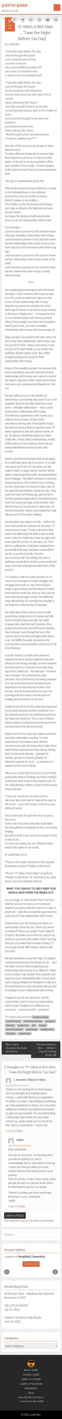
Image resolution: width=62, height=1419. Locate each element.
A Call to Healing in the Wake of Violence (16, 1048)
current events (13, 1021)
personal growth (14, 1029)
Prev (6, 1272)
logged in (24, 1220)
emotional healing (33, 1021)
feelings (10, 1025)
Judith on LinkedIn (31, 1379)
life (33, 1025)
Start (30, 1267)
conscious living (40, 1017)
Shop (31, 1392)
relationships (47, 1029)
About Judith (31, 1369)
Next (55, 1272)
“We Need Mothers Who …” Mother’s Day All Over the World (46, 1049)
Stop (32, 1267)
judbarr (20, 1139)
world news (24, 1033)
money (42, 1025)
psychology (31, 1029)
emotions (50, 1021)
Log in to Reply (14, 1130)
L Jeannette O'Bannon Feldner (29, 1079)
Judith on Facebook (31, 1383)
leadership (23, 1025)
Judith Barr (14, 5)
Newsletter (31, 1388)
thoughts (10, 1033)
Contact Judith (31, 1374)
